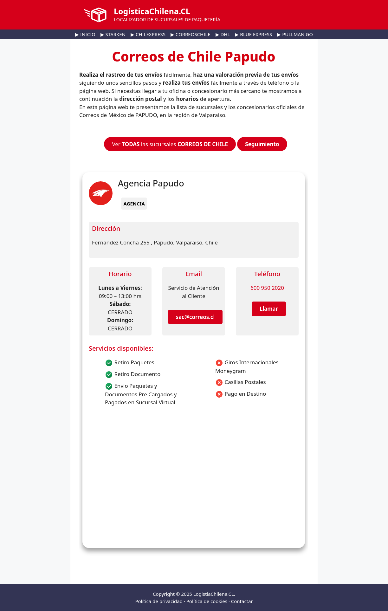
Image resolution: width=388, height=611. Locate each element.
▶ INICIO (85, 34)
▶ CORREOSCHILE (190, 34)
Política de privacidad (159, 601)
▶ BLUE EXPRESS (253, 34)
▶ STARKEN (113, 34)
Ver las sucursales (170, 144)
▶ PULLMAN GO (295, 34)
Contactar (242, 601)
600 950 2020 (267, 287)
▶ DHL (223, 34)
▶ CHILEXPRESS (148, 34)
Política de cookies (206, 601)
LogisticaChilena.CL (152, 11)
